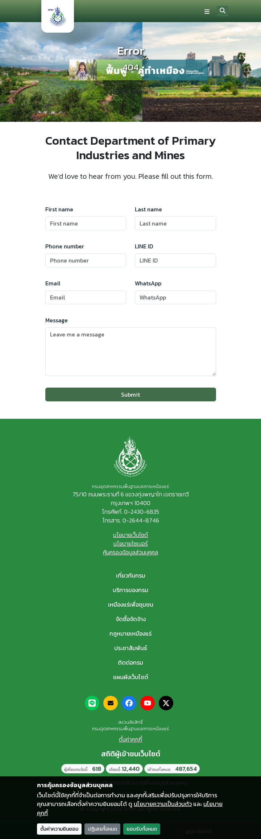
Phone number (64, 246)
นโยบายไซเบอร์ (130, 543)
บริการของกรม (130, 590)
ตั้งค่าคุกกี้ (130, 739)
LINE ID (144, 246)
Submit (130, 394)
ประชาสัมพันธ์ (130, 648)
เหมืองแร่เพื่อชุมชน (130, 604)
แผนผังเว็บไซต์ (130, 677)
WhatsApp (148, 283)
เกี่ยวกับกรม (130, 575)
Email (53, 283)
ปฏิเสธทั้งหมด (102, 829)
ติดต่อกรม (130, 662)
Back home (131, 91)
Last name (148, 209)
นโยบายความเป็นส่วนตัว (163, 803)
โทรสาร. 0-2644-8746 (130, 520)
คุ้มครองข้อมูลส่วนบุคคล (130, 552)
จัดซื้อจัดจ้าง (131, 619)
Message (56, 320)
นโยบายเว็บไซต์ (130, 534)
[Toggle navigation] (207, 11)
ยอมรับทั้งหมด (142, 829)
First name (59, 209)
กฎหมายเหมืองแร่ (130, 633)
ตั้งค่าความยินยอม (59, 829)
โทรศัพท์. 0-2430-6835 (130, 511)
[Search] (222, 11)
